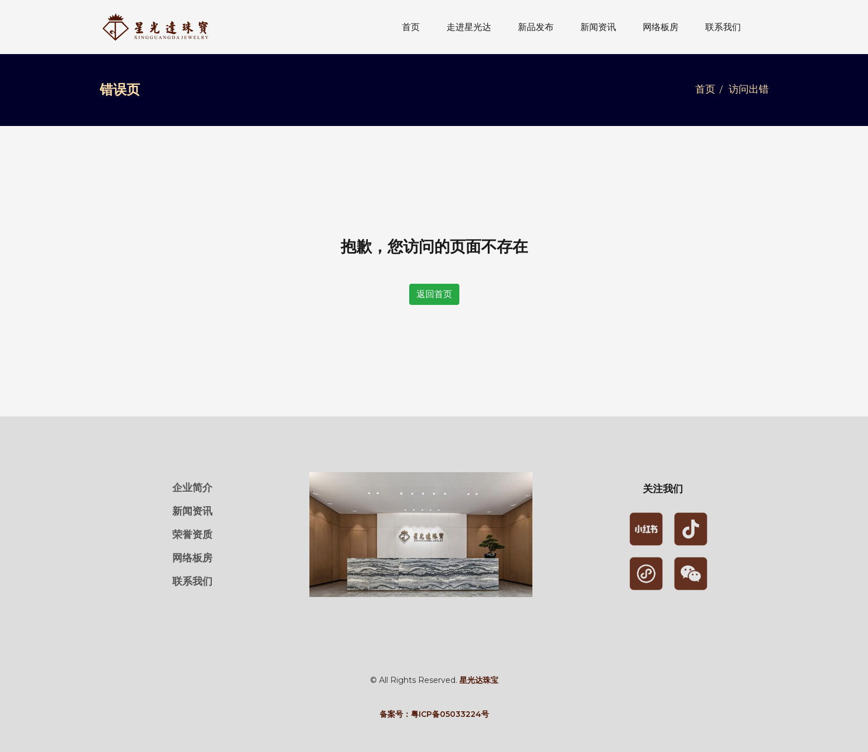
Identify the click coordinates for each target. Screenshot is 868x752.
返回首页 (434, 294)
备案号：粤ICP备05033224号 (434, 714)
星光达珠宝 (478, 680)
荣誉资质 (192, 534)
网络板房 (660, 27)
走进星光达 (469, 27)
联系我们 (723, 27)
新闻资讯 (598, 27)
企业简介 (192, 488)
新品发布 (536, 27)
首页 (411, 27)
